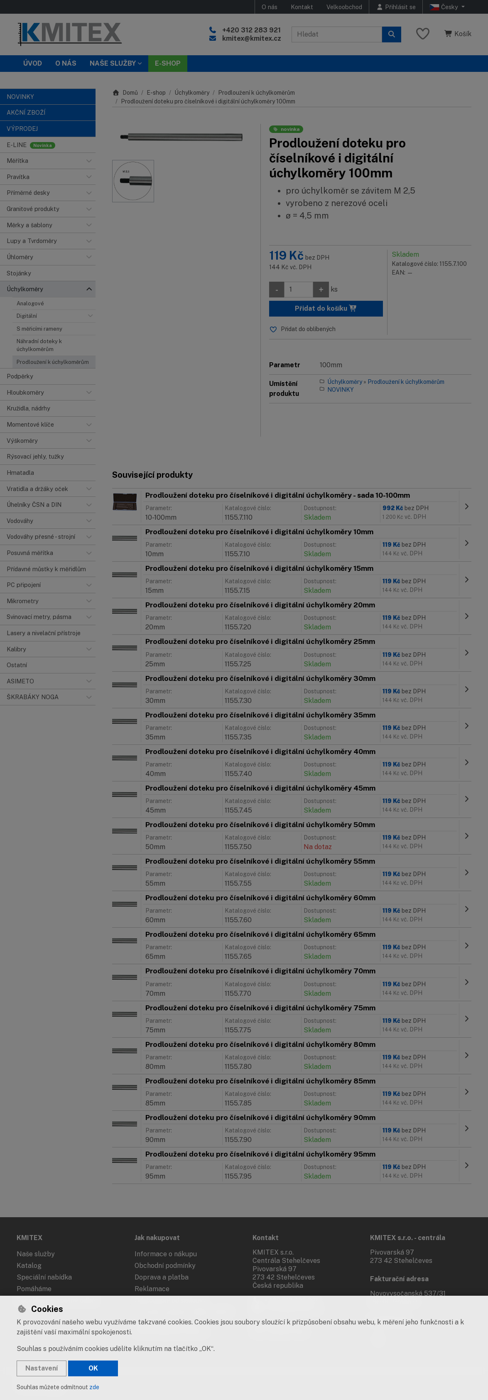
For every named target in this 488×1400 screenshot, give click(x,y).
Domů (125, 92)
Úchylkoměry (191, 92)
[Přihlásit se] (395, 7)
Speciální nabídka (44, 1277)
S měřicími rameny (39, 329)
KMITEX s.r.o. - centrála (407, 1238)
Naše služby (36, 1254)
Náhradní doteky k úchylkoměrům (39, 345)
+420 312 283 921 (251, 30)
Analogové (30, 303)
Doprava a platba (162, 1277)
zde (94, 1387)
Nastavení (41, 1368)
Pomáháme (34, 1289)
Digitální (27, 316)
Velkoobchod (344, 6)
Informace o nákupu (166, 1254)
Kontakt (302, 6)
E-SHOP (168, 63)
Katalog (29, 1266)
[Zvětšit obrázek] (182, 138)
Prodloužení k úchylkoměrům (53, 362)
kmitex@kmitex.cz (251, 38)
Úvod (32, 63)
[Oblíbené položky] (423, 34)
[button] (89, 161)
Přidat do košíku (326, 308)
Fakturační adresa (399, 1279)
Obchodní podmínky (165, 1266)
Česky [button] (444, 7)
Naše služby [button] (113, 63)
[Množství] (298, 289)
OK (93, 1368)
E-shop (156, 92)
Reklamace (152, 1289)
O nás (269, 6)
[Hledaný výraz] (337, 34)
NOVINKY (340, 389)
